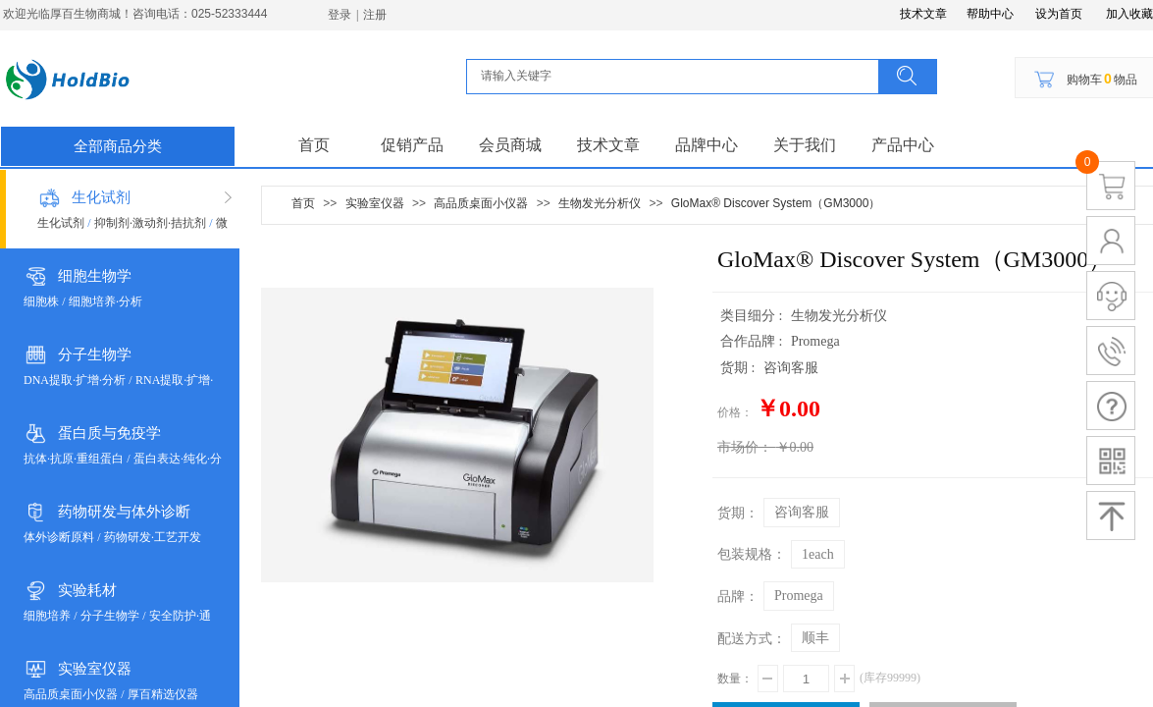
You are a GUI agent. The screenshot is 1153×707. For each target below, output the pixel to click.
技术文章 (608, 144)
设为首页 (1058, 14)
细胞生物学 (94, 276)
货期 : (739, 367)
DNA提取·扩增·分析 (75, 380)
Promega (798, 595)
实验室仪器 (94, 669)
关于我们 (804, 144)
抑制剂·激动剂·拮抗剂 (150, 223)
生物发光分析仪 (599, 203)
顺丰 (815, 637)
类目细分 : (753, 315)
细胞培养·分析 (105, 301)
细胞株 (41, 301)
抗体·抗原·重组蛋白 (74, 458)
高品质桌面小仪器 (71, 694)
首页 (314, 144)
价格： (735, 412)
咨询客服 (801, 512)
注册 (375, 15)
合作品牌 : (753, 341)
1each (818, 554)
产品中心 (902, 144)
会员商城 (510, 144)
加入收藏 (1129, 14)
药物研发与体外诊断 (124, 511)
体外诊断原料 (59, 537)
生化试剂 (101, 197)
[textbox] (678, 75)
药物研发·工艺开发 (152, 537)
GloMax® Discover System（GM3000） (776, 203)
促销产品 (412, 144)
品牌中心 (706, 144)
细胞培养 (47, 616)
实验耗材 (87, 590)
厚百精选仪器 (163, 694)
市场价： (744, 447)
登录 (339, 15)
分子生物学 (94, 354)
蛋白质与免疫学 (109, 433)
